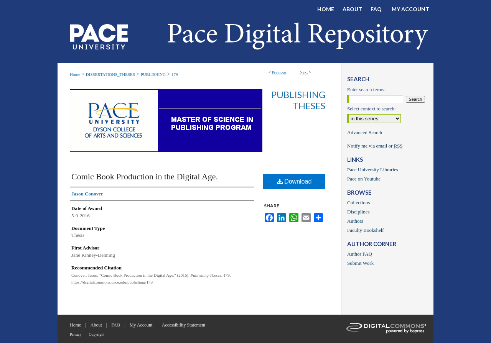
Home (75, 74)
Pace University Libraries (372, 169)
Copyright (97, 334)
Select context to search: (371, 109)
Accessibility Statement (184, 325)
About (96, 325)
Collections (358, 202)
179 (174, 74)
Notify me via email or (375, 146)
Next (304, 72)
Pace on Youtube (364, 179)
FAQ (115, 325)
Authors (355, 221)
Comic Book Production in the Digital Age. (144, 176)
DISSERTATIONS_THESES (110, 74)
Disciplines (358, 212)
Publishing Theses (298, 100)
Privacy (76, 334)
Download (294, 181)
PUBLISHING (153, 74)
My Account (141, 325)
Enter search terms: (366, 89)
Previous (279, 72)
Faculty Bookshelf (365, 230)
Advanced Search (364, 132)
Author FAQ (359, 254)
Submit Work (360, 263)
